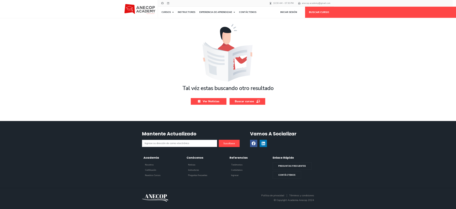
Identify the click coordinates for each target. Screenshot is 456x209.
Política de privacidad (272, 195)
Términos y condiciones (301, 195)
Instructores (186, 12)
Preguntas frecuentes (197, 175)
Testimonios (237, 164)
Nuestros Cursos (153, 175)
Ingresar (235, 175)
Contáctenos (247, 12)
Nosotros (149, 164)
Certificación (150, 170)
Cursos (167, 12)
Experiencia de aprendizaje (217, 12)
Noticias (191, 164)
